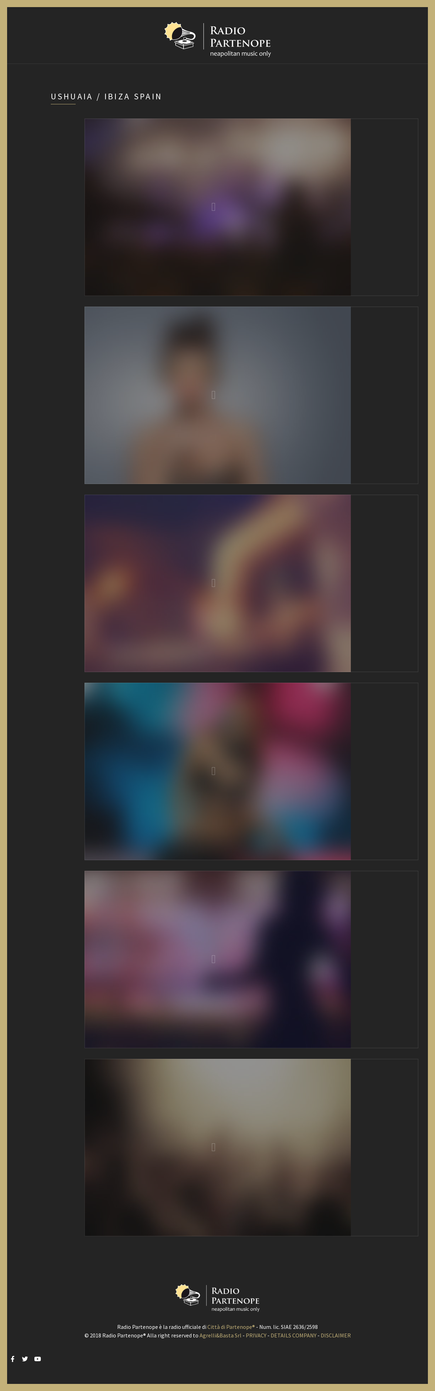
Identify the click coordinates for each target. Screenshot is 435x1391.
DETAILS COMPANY (293, 1335)
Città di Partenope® (231, 1326)
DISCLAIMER (336, 1335)
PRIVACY (256, 1335)
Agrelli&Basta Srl (220, 1335)
